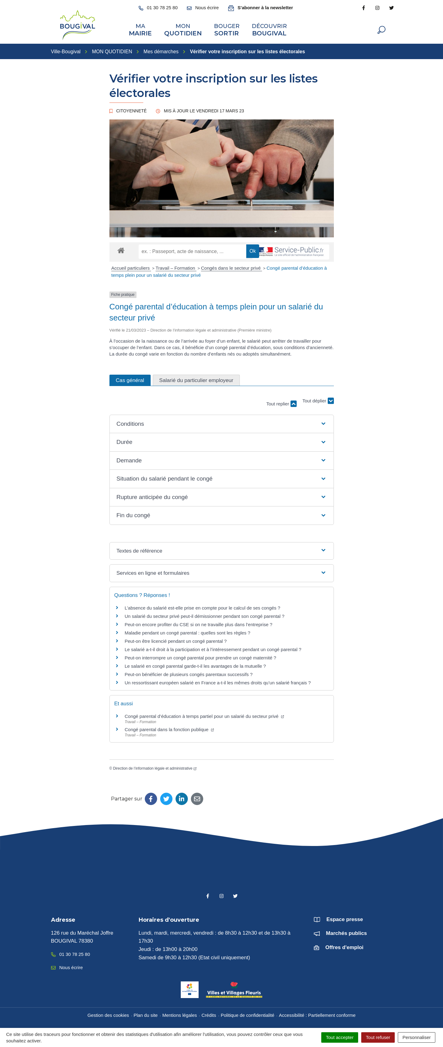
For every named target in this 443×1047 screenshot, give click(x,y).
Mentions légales (179, 1014)
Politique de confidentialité (247, 1014)
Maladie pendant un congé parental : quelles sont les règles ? (188, 631)
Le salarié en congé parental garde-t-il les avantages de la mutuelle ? (195, 664)
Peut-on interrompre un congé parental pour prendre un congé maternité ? (200, 656)
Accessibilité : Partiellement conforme (317, 1014)
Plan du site (146, 1014)
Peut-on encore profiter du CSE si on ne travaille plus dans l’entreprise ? (198, 623)
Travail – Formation (176, 267)
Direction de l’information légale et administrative (154, 767)
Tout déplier (318, 400)
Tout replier (281, 402)
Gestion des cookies (108, 1014)
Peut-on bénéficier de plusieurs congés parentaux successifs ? (189, 673)
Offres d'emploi (344, 946)
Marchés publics (346, 932)
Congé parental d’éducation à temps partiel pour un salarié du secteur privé (204, 715)
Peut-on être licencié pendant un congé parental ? (176, 639)
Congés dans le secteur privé (231, 267)
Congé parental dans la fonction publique (169, 728)
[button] (221, 423)
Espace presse (344, 918)
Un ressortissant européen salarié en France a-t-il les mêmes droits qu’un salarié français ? (218, 681)
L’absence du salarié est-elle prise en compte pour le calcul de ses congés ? (202, 606)
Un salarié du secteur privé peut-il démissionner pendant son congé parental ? (204, 615)
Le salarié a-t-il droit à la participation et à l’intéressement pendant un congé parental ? (213, 648)
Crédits (208, 1014)
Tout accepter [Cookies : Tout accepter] (340, 1037)
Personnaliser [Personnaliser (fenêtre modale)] (416, 1037)
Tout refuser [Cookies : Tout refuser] (378, 1037)
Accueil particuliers (131, 267)
